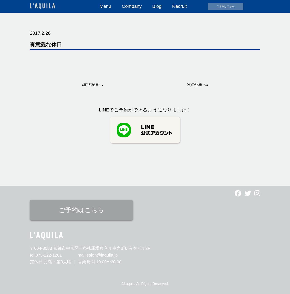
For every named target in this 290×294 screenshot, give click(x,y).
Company (132, 6)
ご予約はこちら (225, 6)
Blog (157, 6)
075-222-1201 (48, 255)
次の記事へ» (197, 85)
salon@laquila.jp (102, 255)
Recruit (179, 6)
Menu (105, 6)
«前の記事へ (92, 85)
